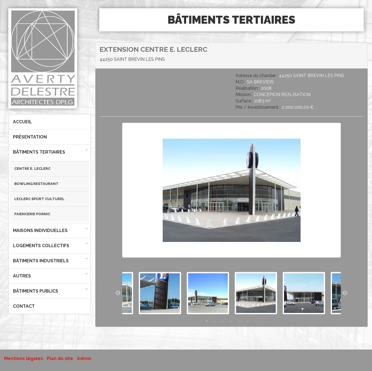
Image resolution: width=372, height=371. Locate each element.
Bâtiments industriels (41, 260)
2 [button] (215, 321)
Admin (84, 358)
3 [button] (223, 321)
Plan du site (60, 358)
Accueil (22, 121)
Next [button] (345, 293)
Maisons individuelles (40, 230)
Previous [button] (118, 293)
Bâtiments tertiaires (39, 152)
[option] (231, 193)
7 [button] (256, 321)
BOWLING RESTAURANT (36, 184)
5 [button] (239, 321)
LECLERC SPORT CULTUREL (39, 199)
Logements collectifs (41, 245)
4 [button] (231, 321)
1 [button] (206, 321)
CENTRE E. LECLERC (32, 169)
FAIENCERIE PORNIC (32, 214)
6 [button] (248, 321)
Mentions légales (23, 358)
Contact (24, 306)
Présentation (30, 137)
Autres (22, 276)
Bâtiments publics (35, 291)
